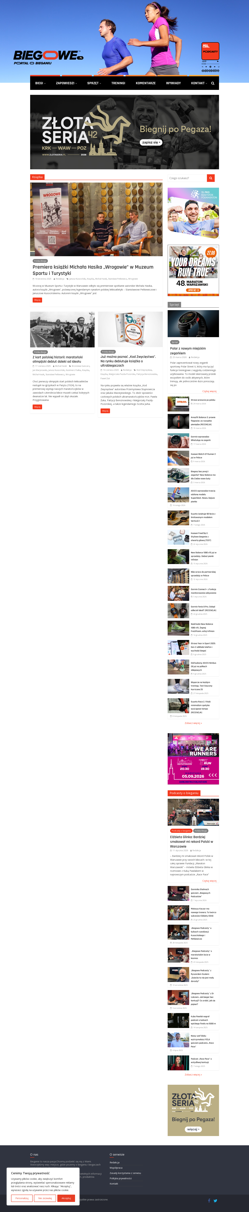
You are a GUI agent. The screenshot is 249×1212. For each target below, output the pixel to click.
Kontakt (198, 83)
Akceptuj (66, 1198)
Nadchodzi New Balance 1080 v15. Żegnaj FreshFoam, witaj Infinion (202, 627)
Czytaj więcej (209, 391)
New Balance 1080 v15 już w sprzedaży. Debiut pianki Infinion (204, 556)
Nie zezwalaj (45, 1198)
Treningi (118, 83)
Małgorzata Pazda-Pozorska (122, 374)
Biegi (39, 83)
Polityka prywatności (121, 1178)
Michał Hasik (101, 278)
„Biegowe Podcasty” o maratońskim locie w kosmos (201, 954)
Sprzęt (93, 83)
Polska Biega (40, 261)
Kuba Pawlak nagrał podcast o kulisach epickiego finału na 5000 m (203, 1020)
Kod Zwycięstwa (144, 370)
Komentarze (146, 83)
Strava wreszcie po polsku (203, 400)
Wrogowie (133, 278)
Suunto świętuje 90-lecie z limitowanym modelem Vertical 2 (203, 517)
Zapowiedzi (65, 83)
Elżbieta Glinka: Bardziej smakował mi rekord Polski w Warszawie (191, 841)
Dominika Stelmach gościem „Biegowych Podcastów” (200, 893)
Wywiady (173, 83)
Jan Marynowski (40, 370)
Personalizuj (21, 1198)
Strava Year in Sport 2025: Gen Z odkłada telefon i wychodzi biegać (203, 647)
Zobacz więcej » (193, 723)
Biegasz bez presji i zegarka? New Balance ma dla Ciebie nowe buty (203, 475)
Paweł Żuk (105, 378)
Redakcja (60, 278)
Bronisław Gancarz (80, 366)
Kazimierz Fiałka (73, 370)
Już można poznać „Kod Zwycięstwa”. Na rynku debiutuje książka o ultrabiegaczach (128, 361)
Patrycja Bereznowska (147, 374)
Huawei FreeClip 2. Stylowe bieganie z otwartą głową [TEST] (201, 537)
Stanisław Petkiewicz (117, 278)
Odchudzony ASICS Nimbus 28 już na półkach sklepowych (203, 666)
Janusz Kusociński (77, 278)
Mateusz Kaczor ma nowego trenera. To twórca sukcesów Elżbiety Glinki (203, 912)
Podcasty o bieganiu (184, 793)
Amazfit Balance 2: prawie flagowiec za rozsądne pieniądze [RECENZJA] (203, 421)
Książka (90, 278)
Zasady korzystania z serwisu (125, 1173)
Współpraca (116, 1167)
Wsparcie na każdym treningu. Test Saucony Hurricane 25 (201, 686)
